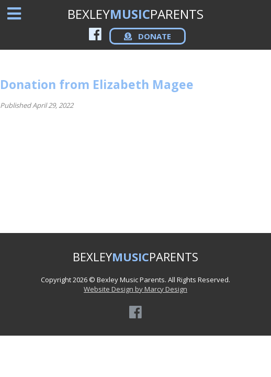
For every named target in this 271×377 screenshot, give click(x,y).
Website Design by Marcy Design (135, 289)
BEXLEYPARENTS (135, 14)
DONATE (147, 36)
